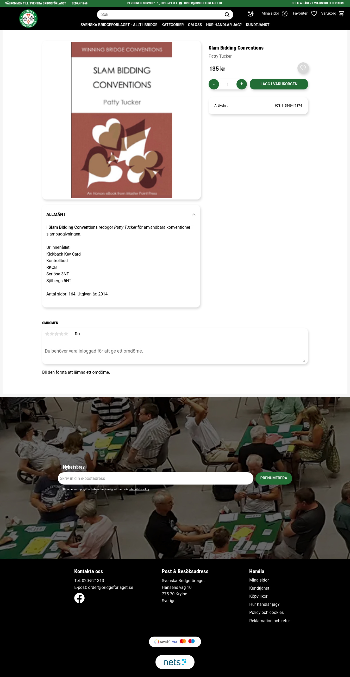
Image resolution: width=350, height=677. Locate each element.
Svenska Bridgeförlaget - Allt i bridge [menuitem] (118, 25)
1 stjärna (47, 333)
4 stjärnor (61, 333)
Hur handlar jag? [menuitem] (224, 25)
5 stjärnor (66, 333)
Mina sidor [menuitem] (259, 580)
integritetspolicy (139, 489)
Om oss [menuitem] (195, 25)
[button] (307, 14)
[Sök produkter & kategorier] (159, 14)
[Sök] (227, 14)
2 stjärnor (51, 333)
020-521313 (169, 3)
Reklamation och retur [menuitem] (269, 621)
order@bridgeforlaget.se (203, 3)
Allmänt (56, 214)
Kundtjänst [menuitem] (258, 25)
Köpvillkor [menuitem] (258, 596)
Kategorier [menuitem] (172, 25)
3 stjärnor (56, 333)
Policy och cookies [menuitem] (266, 612)
